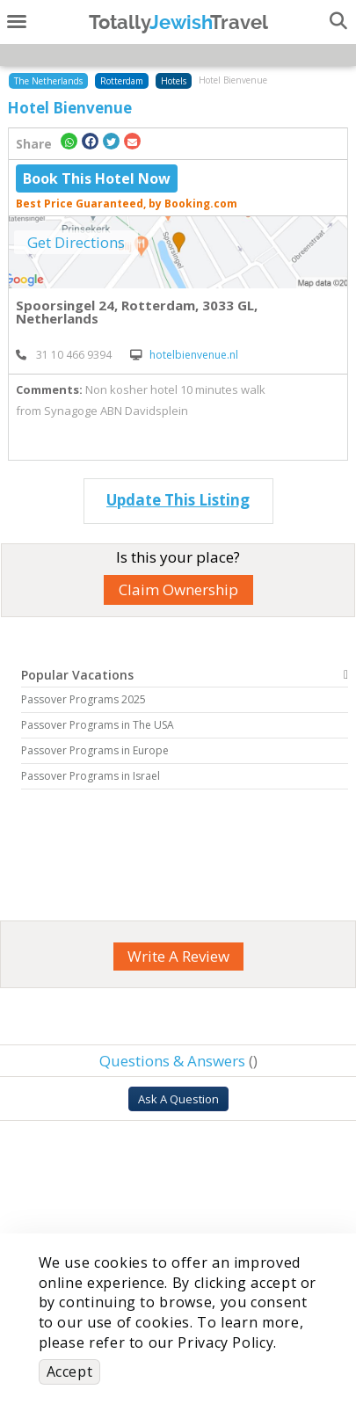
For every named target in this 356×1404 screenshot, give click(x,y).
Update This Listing (178, 500)
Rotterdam (121, 81)
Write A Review (178, 956)
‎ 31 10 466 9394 (64, 354)
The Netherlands (48, 81)
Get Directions (76, 242)
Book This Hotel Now (97, 178)
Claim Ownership (178, 589)
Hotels (173, 81)
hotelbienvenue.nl (184, 354)
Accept (70, 1371)
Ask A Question (178, 1099)
